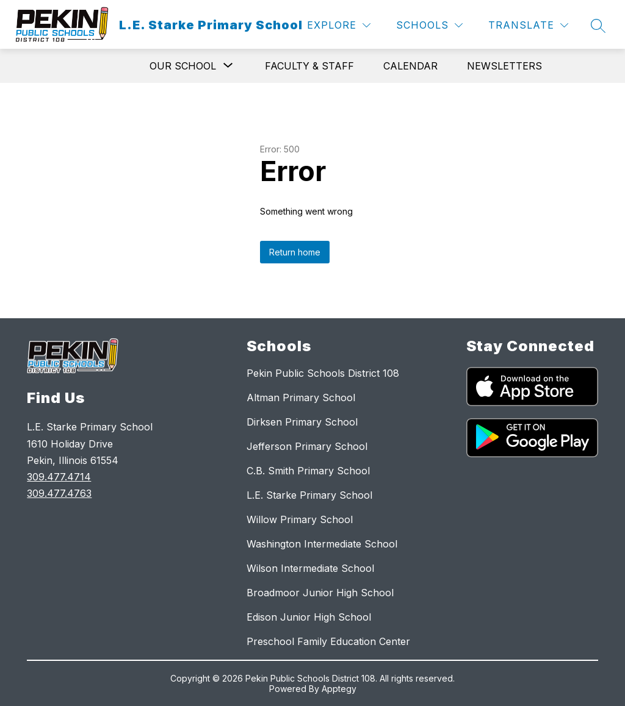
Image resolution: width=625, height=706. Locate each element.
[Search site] (598, 25)
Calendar (410, 66)
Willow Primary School (300, 519)
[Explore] (339, 25)
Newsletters (504, 66)
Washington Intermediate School (322, 544)
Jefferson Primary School (307, 446)
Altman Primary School (301, 397)
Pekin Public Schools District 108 (323, 373)
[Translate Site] (528, 25)
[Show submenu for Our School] (183, 66)
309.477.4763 (59, 493)
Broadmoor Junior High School (320, 593)
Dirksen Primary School (302, 422)
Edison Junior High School (309, 617)
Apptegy (339, 688)
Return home (294, 252)
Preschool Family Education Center (328, 641)
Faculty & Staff (309, 66)
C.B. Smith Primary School (308, 471)
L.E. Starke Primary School (309, 495)
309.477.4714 (59, 477)
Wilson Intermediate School (310, 568)
